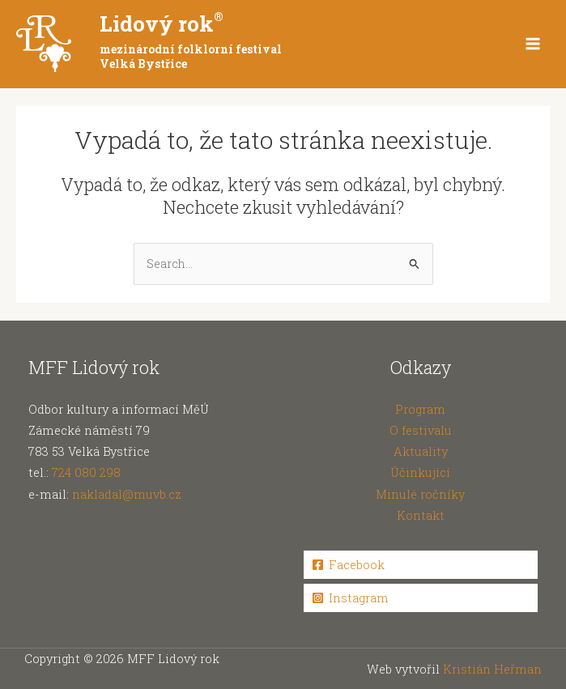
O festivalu (420, 430)
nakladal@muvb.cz (126, 494)
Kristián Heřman (492, 669)
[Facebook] (421, 565)
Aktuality (421, 451)
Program (420, 409)
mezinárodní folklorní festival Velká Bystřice (191, 56)
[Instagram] (421, 598)
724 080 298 (86, 472)
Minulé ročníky (420, 494)
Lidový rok (161, 23)
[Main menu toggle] (533, 44)
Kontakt (421, 515)
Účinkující (420, 472)
